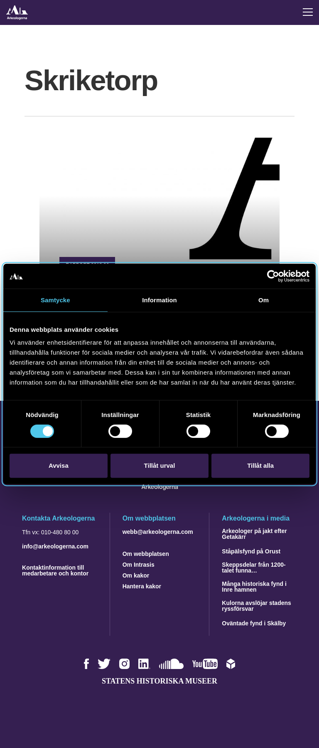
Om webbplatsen (146, 554)
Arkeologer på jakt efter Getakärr (254, 534)
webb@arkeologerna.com (158, 532)
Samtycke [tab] (55, 300)
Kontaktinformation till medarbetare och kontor (55, 570)
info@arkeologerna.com (55, 546)
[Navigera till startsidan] (159, 487)
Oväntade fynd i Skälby (254, 623)
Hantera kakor (142, 586)
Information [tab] (159, 300)
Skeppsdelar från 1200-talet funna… (253, 567)
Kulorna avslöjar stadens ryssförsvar (256, 606)
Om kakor (136, 575)
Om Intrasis (139, 565)
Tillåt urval (159, 465)
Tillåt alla (260, 465)
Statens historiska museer (159, 681)
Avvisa (59, 465)
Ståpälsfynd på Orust (251, 551)
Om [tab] (263, 300)
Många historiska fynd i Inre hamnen (254, 586)
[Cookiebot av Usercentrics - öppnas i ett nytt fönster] (273, 276)
